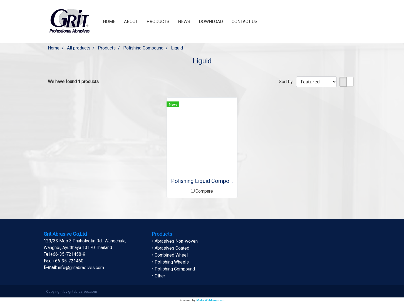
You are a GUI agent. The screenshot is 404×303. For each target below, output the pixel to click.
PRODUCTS (158, 21)
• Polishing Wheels (170, 262)
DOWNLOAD (211, 21)
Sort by (287, 81)
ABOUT (131, 21)
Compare (204, 191)
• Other (158, 276)
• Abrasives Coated (170, 248)
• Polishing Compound (173, 269)
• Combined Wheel (170, 255)
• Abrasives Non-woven (175, 241)
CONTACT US (244, 21)
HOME (109, 21)
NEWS (184, 21)
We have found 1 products (73, 81)
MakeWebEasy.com (210, 300)
